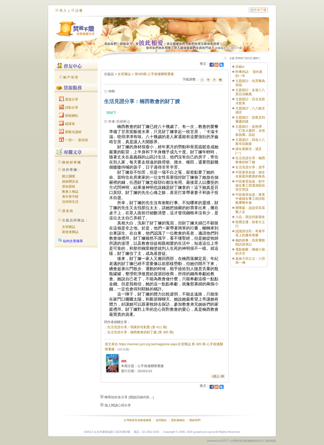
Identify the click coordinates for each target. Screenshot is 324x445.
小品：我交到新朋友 (250, 217)
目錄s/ (240, 67)
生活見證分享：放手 (250, 167)
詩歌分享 (68, 107)
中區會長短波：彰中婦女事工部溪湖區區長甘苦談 (250, 185)
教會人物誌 (70, 191)
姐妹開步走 (70, 181)
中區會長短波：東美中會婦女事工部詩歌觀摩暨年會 (250, 199)
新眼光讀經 (70, 132)
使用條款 (161, 420)
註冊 (79, 10)
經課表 (67, 124)
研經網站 (68, 116)
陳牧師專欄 (71, 162)
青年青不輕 (70, 197)
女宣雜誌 (68, 227)
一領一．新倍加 (73, 140)
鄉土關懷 (68, 176)
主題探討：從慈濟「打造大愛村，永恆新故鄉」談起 (250, 131)
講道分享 (68, 99)
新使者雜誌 (70, 232)
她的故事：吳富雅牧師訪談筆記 (250, 242)
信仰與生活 (70, 202)
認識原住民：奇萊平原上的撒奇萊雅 (250, 233)
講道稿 (67, 211)
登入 (63, 10)
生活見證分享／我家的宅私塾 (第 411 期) (137, 327)
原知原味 (68, 186)
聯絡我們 (194, 420)
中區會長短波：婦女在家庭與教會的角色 (250, 174)
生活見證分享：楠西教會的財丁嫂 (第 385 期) (140, 332)
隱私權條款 (178, 420)
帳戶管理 (70, 77)
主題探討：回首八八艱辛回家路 (250, 142)
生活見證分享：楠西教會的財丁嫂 (250, 160)
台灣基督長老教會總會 (137, 420)
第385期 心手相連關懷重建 (154, 74)
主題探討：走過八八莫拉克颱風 (250, 92)
